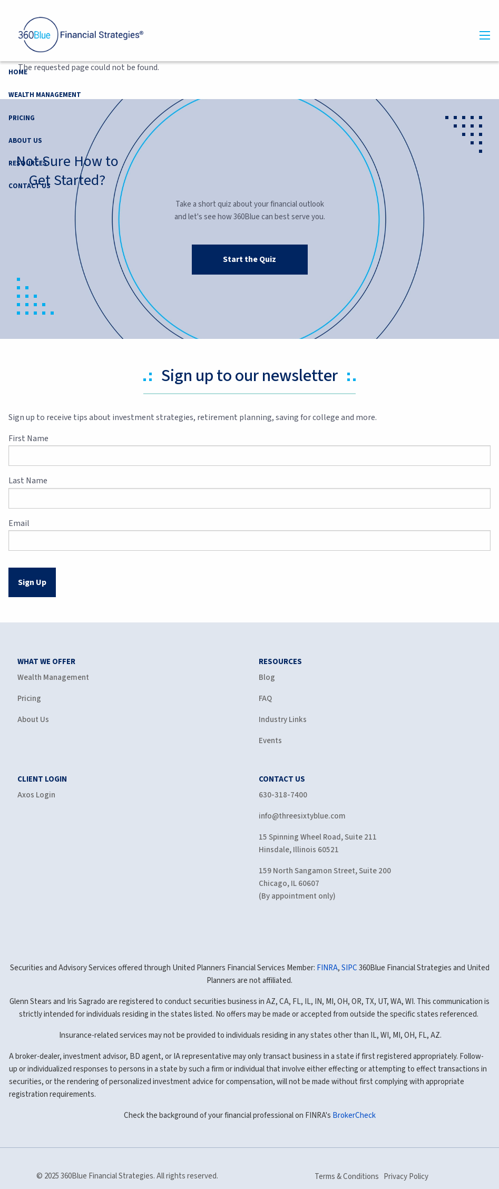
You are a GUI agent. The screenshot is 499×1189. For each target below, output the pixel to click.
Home (17, 72)
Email (55, 523)
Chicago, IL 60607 (289, 883)
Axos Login (36, 795)
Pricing (21, 118)
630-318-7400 (283, 795)
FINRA (327, 967)
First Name (65, 438)
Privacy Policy (406, 1176)
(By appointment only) (297, 896)
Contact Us (29, 186)
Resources (27, 163)
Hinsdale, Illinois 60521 (299, 849)
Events (270, 740)
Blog (267, 677)
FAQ (265, 698)
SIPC (349, 967)
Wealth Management (44, 95)
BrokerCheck (354, 1115)
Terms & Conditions (347, 1176)
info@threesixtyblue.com (302, 816)
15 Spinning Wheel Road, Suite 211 (318, 837)
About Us (25, 140)
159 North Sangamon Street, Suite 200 (325, 870)
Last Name (64, 480)
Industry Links (283, 719)
